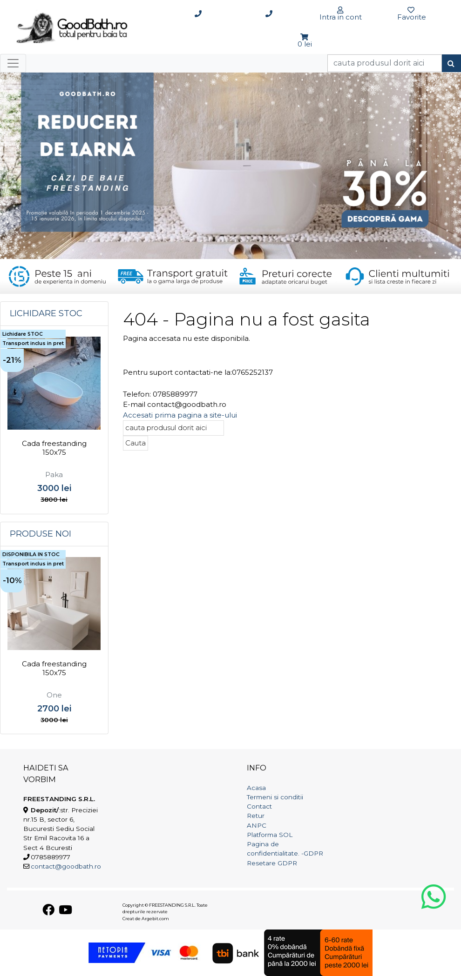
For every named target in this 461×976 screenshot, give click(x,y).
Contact (259, 806)
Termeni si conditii (275, 797)
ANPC (256, 825)
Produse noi (40, 534)
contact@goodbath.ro (66, 866)
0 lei (305, 44)
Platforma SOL (269, 834)
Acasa (256, 787)
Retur (255, 815)
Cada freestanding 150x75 (54, 448)
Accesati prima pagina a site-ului (180, 415)
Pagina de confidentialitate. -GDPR (285, 848)
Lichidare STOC (46, 313)
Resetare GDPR (272, 863)
